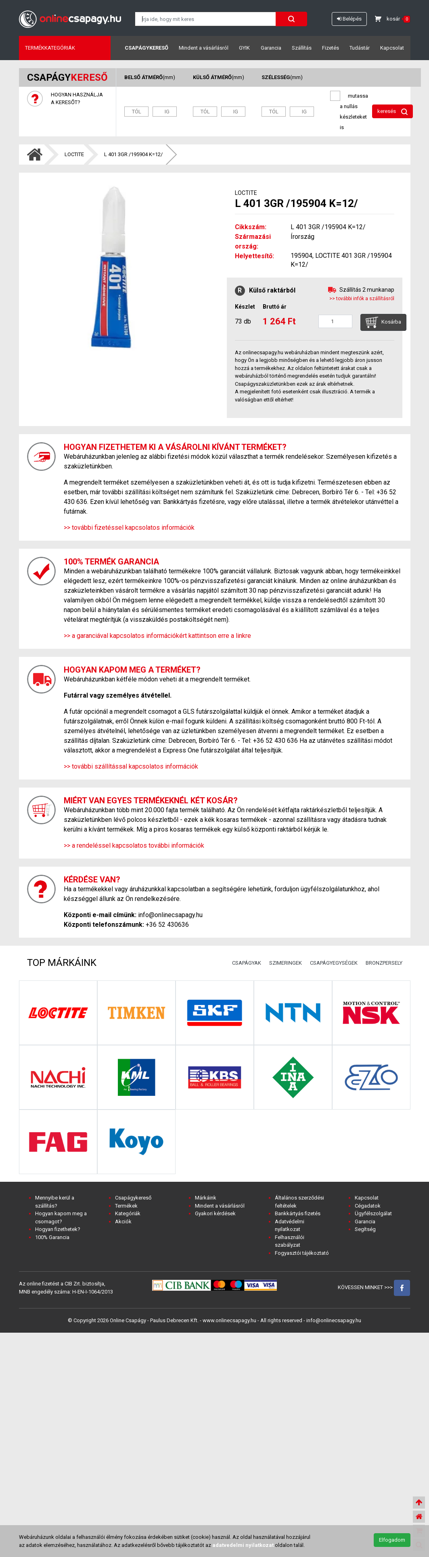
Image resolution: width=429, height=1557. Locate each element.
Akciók (123, 1221)
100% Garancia (52, 1237)
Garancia (271, 48)
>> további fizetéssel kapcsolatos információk (129, 527)
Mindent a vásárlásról (203, 48)
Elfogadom (392, 1540)
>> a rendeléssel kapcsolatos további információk (134, 845)
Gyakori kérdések (215, 1213)
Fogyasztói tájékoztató (302, 1253)
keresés (392, 111)
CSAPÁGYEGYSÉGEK (334, 963)
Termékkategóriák (50, 48)
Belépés (349, 19)
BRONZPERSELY (384, 963)
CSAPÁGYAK (246, 963)
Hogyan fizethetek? (57, 1229)
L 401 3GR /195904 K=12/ (133, 154)
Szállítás (302, 48)
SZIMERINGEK (285, 963)
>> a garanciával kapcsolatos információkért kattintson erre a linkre (157, 636)
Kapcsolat (392, 48)
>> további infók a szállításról (361, 298)
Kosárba (383, 322)
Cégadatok (368, 1206)
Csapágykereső (146, 48)
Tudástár (359, 48)
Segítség (365, 1229)
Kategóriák (127, 1213)
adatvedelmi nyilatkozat (243, 1545)
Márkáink (205, 1198)
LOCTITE (74, 154)
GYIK (244, 48)
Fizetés (330, 48)
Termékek (126, 1206)
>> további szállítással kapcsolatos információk (131, 766)
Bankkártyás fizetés (297, 1213)
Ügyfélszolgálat (373, 1213)
